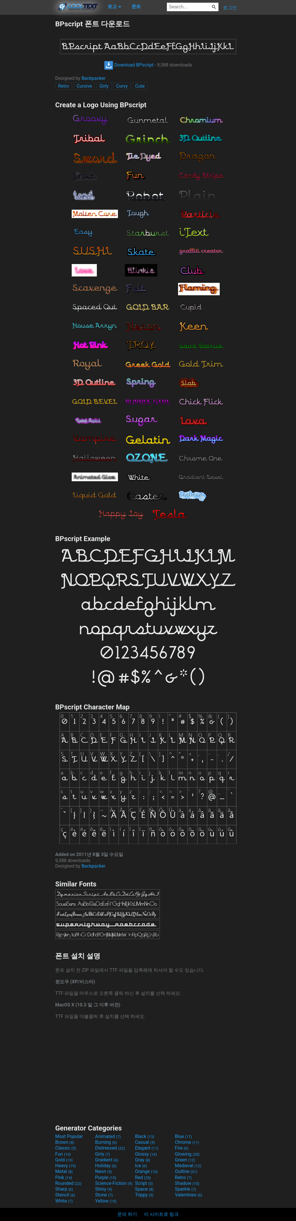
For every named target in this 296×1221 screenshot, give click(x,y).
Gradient (106, 1160)
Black (144, 1136)
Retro (63, 86)
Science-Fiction (113, 1183)
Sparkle (185, 1189)
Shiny (103, 1189)
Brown (64, 1142)
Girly (104, 86)
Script (144, 1183)
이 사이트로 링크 (161, 1214)
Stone (104, 1195)
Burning (106, 1142)
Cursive (84, 86)
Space (144, 1189)
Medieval (188, 1165)
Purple (105, 1177)
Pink (63, 1177)
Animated (108, 1136)
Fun (63, 1154)
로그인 (230, 7)
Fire (181, 1148)
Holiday (105, 1165)
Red (143, 1177)
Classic (65, 1148)
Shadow (187, 1183)
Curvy (121, 86)
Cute (140, 86)
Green (185, 1160)
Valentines (188, 1195)
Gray (142, 1160)
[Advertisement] (27, 106)
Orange (146, 1171)
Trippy (144, 1195)
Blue (183, 1136)
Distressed (110, 1148)
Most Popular (69, 1136)
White (64, 1201)
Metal (64, 1171)
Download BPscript (128, 65)
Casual (145, 1142)
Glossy (146, 1154)
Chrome (187, 1142)
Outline (186, 1171)
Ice (141, 1165)
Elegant (146, 1148)
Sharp (64, 1189)
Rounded (68, 1183)
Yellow (105, 1201)
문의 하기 (127, 1214)
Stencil (65, 1195)
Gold (64, 1160)
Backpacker (94, 78)
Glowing (187, 1154)
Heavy (65, 1165)
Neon (103, 1171)
